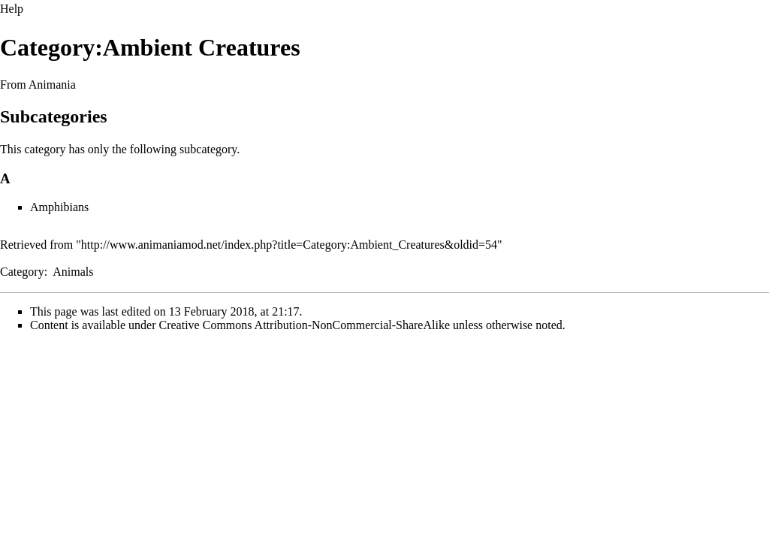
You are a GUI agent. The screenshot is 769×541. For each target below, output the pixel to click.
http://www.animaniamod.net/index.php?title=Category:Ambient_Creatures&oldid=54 (289, 244)
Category (22, 271)
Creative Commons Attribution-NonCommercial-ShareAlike (304, 325)
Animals (73, 271)
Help (11, 8)
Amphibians (59, 207)
